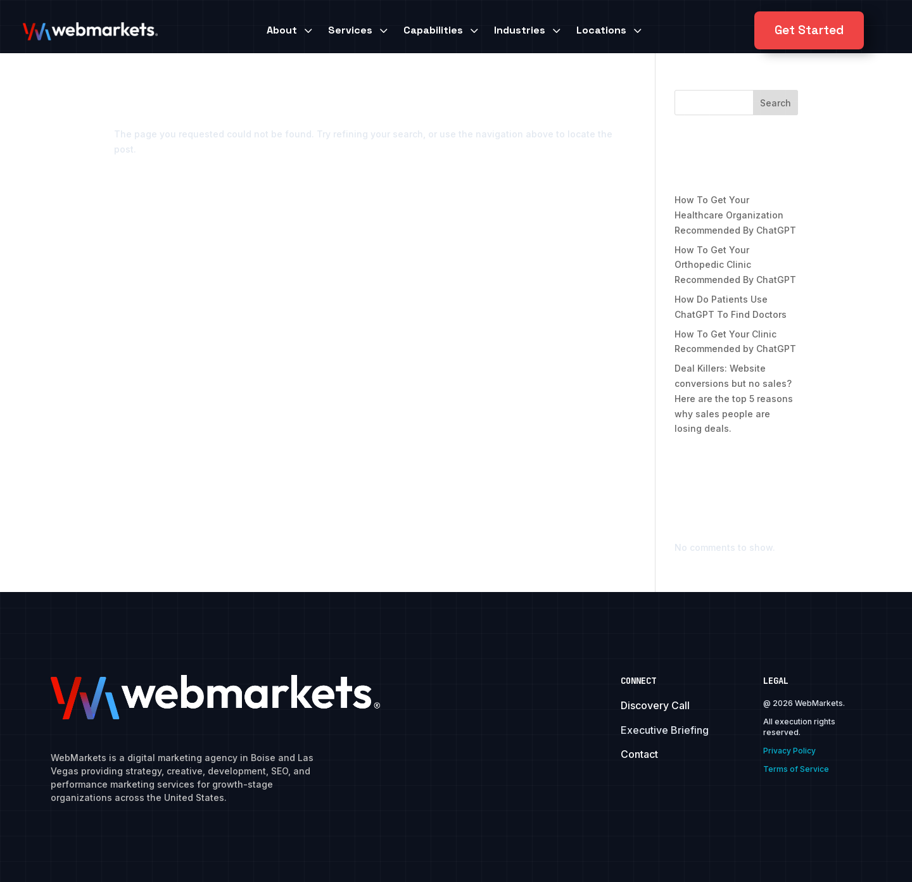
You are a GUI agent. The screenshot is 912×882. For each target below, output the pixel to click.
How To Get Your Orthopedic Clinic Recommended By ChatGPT (735, 265)
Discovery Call (655, 705)
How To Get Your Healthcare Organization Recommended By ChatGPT (735, 215)
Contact (639, 754)
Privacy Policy (789, 750)
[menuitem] (291, 30)
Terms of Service (796, 769)
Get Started (809, 30)
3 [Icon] (307, 30)
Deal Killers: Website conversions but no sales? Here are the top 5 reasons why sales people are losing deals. (733, 398)
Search (775, 103)
